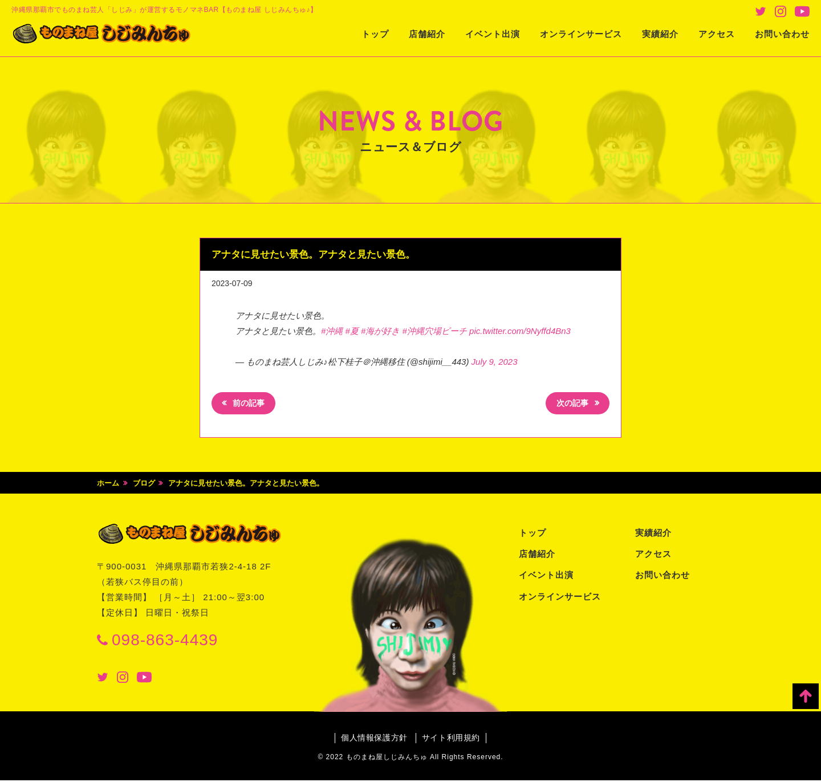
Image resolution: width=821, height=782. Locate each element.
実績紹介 (660, 34)
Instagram (780, 11)
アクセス (716, 34)
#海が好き (380, 331)
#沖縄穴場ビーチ (435, 331)
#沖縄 (332, 331)
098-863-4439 (165, 641)
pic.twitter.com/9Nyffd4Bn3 (520, 331)
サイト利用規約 (452, 739)
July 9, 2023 (495, 361)
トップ (375, 34)
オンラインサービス (581, 34)
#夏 (352, 331)
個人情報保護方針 (373, 739)
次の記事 (570, 404)
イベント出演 (492, 34)
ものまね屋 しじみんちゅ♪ (111, 34)
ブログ (144, 484)
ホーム (108, 484)
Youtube (802, 11)
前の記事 (250, 404)
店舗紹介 (427, 34)
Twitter (760, 11)
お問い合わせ (782, 34)
